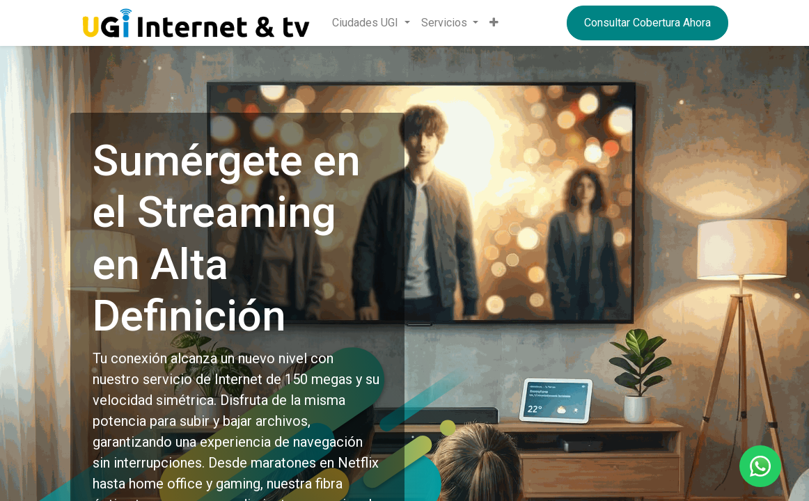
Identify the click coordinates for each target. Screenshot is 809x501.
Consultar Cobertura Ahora (647, 22)
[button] (494, 23)
